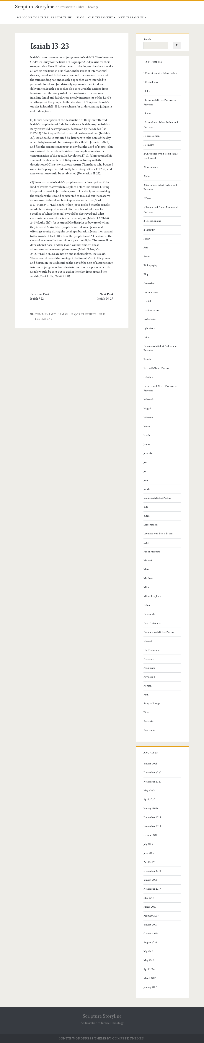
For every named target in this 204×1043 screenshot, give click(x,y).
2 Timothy (149, 229)
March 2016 (149, 978)
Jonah (146, 489)
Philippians (149, 667)
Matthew (148, 578)
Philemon (148, 659)
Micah (146, 587)
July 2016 (148, 951)
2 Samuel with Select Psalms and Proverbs (160, 209)
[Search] (177, 45)
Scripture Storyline (34, 7)
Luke (146, 542)
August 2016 (150, 942)
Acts (145, 247)
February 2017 (151, 915)
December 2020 (152, 772)
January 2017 (150, 924)
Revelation (149, 676)
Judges (147, 515)
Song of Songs (151, 703)
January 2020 (150, 808)
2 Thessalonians (152, 220)
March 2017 (149, 906)
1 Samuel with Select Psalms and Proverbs (160, 124)
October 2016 (150, 933)
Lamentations (151, 524)
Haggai (147, 408)
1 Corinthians (150, 82)
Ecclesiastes (149, 319)
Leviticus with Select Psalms (158, 533)
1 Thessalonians (152, 135)
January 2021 (150, 763)
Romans (148, 685)
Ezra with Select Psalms (156, 368)
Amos (146, 256)
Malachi (147, 560)
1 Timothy (148, 144)
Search (147, 39)
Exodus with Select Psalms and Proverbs (160, 348)
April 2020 (149, 799)
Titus (146, 712)
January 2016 (150, 987)
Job (145, 462)
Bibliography (150, 265)
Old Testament (100, 17)
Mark (146, 569)
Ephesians (149, 328)
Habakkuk (148, 399)
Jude (145, 506)
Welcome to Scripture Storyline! (45, 17)
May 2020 (149, 790)
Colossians (149, 283)
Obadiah (147, 640)
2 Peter (147, 198)
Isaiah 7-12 (37, 298)
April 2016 (149, 969)
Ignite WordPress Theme (82, 1038)
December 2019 (152, 817)
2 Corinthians (150, 167)
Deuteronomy (151, 310)
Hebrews (148, 417)
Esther (147, 337)
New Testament (131, 17)
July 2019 (148, 844)
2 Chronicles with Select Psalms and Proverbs (160, 156)
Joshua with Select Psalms (157, 497)
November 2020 (152, 781)
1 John (146, 91)
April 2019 (149, 862)
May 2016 (148, 960)
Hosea (146, 426)
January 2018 (150, 879)
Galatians (148, 377)
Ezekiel (147, 359)
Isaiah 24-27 (105, 298)
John (145, 480)
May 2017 (148, 897)
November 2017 (152, 888)
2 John (146, 176)
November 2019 (152, 826)
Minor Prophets (152, 596)
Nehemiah (149, 614)
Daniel (147, 301)
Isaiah (63, 314)
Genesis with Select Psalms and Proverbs (160, 388)
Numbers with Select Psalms (158, 632)
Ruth (145, 694)
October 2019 (150, 835)
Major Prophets (84, 314)
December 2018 (152, 871)
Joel (145, 471)
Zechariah (148, 721)
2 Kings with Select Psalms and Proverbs (160, 187)
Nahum (147, 605)
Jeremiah (148, 453)
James (146, 444)
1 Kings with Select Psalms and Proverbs (159, 102)
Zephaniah (149, 730)
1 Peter (147, 113)
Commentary (45, 314)
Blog (80, 17)
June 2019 (148, 853)
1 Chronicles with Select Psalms (160, 73)
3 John (146, 238)
